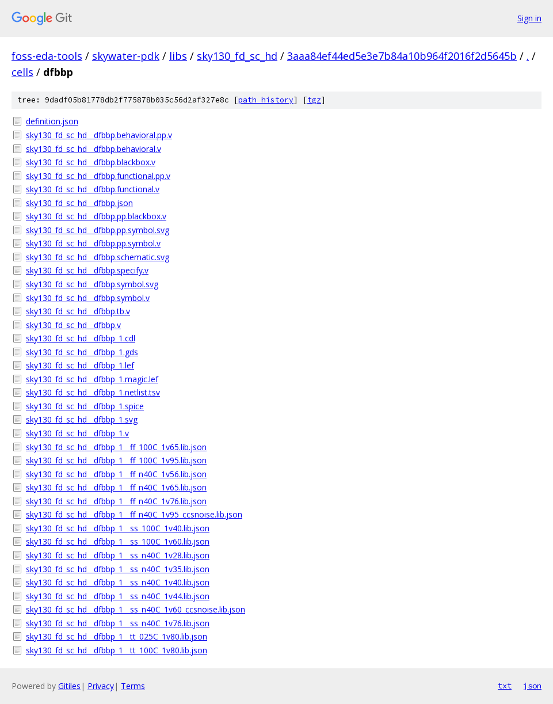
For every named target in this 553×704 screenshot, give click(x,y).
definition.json (52, 121)
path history (265, 100)
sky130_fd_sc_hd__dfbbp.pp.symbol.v (93, 243)
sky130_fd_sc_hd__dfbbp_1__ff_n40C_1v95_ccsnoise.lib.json (134, 514)
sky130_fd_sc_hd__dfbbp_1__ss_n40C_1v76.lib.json (117, 623)
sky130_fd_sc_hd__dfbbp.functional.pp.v (98, 175)
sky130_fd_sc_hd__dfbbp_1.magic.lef (92, 379)
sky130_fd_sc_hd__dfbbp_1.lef (80, 365)
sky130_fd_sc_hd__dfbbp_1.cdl (80, 338)
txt (505, 685)
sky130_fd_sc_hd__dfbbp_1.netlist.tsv (93, 392)
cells (22, 72)
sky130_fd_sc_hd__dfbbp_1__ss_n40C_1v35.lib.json (117, 569)
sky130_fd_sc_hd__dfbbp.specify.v (87, 270)
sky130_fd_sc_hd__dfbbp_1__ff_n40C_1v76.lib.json (116, 501)
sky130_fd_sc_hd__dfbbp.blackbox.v (90, 162)
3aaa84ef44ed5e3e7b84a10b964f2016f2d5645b (402, 56)
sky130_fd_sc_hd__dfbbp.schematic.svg (97, 257)
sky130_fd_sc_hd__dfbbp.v (73, 324)
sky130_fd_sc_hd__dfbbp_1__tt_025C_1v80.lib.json (116, 636)
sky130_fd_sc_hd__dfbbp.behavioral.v (93, 148)
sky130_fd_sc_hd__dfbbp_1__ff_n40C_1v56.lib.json (116, 474)
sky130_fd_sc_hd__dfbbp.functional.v (92, 189)
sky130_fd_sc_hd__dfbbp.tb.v (78, 311)
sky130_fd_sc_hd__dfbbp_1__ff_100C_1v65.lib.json (116, 447)
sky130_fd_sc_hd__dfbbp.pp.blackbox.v (96, 216)
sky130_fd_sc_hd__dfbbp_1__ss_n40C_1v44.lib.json (117, 596)
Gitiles (69, 685)
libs (178, 56)
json (532, 685)
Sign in (529, 18)
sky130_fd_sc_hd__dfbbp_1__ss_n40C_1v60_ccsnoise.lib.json (135, 609)
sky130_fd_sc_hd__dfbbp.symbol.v (88, 297)
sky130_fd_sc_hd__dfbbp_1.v (77, 433)
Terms (133, 685)
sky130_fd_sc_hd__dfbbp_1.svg (82, 419)
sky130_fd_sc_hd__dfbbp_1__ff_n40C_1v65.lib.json (116, 487)
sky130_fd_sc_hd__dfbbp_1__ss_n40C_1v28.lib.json (117, 555)
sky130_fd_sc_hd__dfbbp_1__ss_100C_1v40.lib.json (117, 528)
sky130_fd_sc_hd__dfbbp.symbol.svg (92, 284)
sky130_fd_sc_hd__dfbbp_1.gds (82, 352)
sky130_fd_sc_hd (237, 56)
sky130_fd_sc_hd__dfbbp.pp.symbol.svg (97, 229)
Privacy (100, 685)
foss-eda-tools (47, 56)
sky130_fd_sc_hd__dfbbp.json (79, 202)
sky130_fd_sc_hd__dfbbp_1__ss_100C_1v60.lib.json (117, 541)
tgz (314, 100)
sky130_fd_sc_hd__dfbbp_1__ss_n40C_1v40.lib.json (117, 582)
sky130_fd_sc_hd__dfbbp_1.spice (85, 406)
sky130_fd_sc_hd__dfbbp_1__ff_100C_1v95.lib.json (116, 460)
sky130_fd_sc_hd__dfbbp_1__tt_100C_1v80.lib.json (116, 650)
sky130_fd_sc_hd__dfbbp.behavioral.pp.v (99, 135)
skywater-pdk (125, 56)
